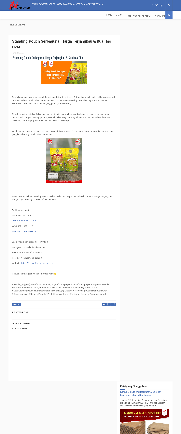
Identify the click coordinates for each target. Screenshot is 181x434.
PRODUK (16, 295)
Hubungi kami (84, 15)
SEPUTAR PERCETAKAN (145, 225)
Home (13, 15)
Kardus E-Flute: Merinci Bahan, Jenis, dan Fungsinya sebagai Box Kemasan (153, 187)
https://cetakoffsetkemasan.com (37, 253)
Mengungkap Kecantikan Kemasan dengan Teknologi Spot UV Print (153, 199)
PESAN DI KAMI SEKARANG (152, 172)
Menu (23, 15)
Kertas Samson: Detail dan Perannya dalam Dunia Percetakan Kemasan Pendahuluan (152, 393)
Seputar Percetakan (44, 15)
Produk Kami (66, 15)
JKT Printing (112, 430)
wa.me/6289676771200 (24, 211)
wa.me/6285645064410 (24, 221)
